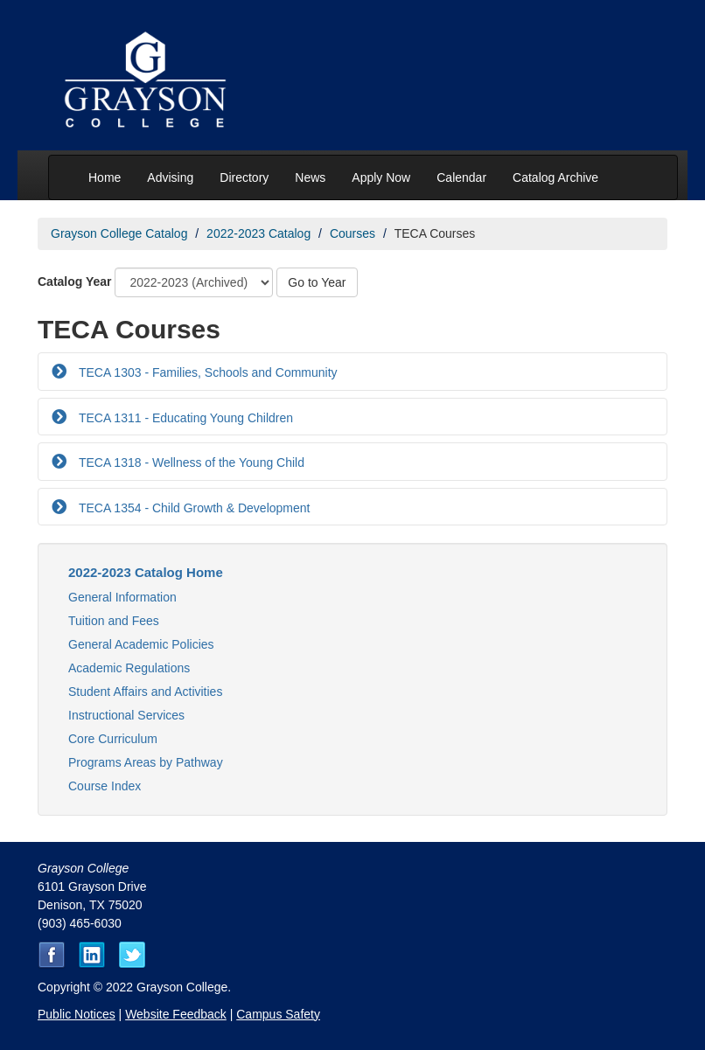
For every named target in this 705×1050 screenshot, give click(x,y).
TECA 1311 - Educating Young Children (184, 418)
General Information (122, 597)
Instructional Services (126, 715)
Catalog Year (75, 282)
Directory (244, 177)
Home (104, 177)
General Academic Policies (141, 644)
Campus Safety (278, 1014)
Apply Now (381, 177)
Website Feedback (176, 1014)
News (310, 177)
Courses (352, 233)
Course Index (104, 786)
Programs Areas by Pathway (145, 762)
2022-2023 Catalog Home (145, 572)
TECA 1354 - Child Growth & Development (192, 508)
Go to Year (317, 282)
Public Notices (76, 1014)
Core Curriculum (112, 739)
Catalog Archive (555, 177)
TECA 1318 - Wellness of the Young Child (189, 462)
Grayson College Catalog (119, 233)
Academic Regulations (129, 668)
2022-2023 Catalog (258, 233)
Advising (170, 177)
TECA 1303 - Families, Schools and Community (206, 372)
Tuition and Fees (113, 621)
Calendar (461, 177)
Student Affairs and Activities (145, 692)
